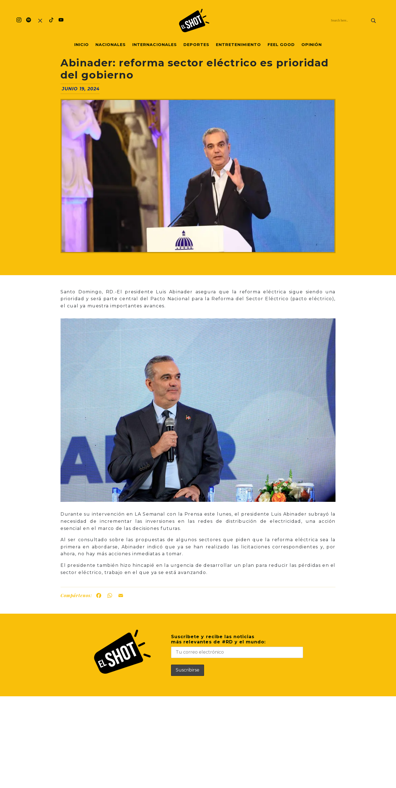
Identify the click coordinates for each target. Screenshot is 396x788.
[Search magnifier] (373, 21)
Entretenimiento (238, 44)
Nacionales (110, 44)
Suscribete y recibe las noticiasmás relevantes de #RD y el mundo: (237, 646)
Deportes (196, 44)
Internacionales (154, 44)
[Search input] (349, 21)
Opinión (311, 44)
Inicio (81, 44)
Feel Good (281, 44)
